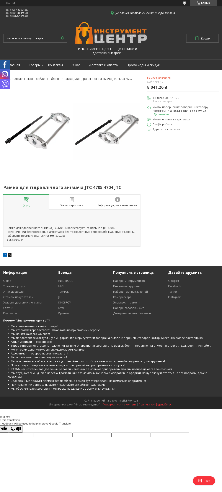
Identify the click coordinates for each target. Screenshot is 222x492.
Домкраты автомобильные (132, 313)
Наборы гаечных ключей (130, 292)
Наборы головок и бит (128, 308)
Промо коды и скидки (143, 65)
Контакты (55, 65)
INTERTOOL (65, 281)
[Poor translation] (16, 429)
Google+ (173, 281)
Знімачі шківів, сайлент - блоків (37, 79)
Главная (14, 65)
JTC (60, 297)
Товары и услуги (14, 286)
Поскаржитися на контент (119, 404)
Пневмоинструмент (126, 286)
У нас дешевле (13, 292)
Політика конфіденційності (156, 404)
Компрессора (122, 297)
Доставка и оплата (103, 65)
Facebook (174, 286)
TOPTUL (63, 292)
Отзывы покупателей (18, 297)
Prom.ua (132, 400)
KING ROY (64, 302)
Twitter (172, 292)
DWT (61, 308)
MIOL (61, 286)
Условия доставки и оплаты (22, 302)
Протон (63, 313)
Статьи (8, 308)
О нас (76, 65)
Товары (35, 65)
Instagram (174, 297)
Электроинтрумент (126, 302)
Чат (204, 481)
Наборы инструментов (129, 281)
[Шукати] (62, 38)
